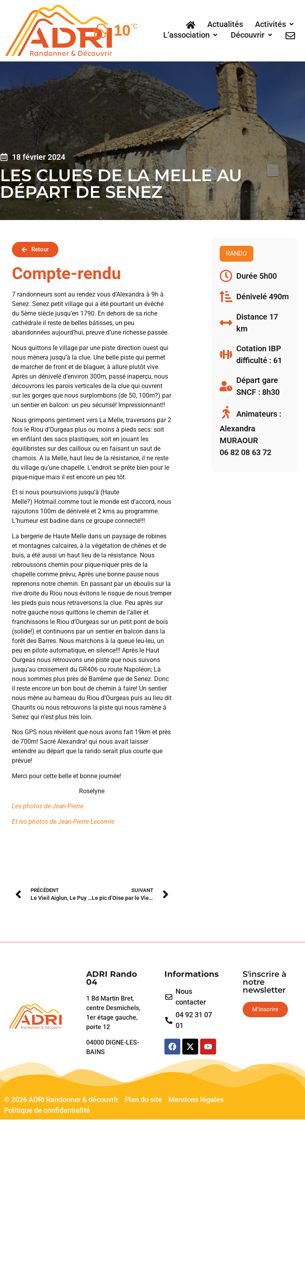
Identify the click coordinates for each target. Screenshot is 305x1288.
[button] (275, 24)
